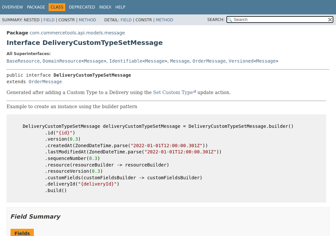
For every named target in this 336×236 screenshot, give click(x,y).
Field (48, 20)
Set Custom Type (173, 92)
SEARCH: (216, 19)
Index (105, 7)
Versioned (241, 61)
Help (120, 7)
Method (87, 20)
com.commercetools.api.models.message (77, 32)
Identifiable (125, 61)
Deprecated (82, 7)
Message (94, 61)
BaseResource (23, 61)
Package (36, 7)
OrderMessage (209, 61)
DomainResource (62, 61)
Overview (12, 7)
